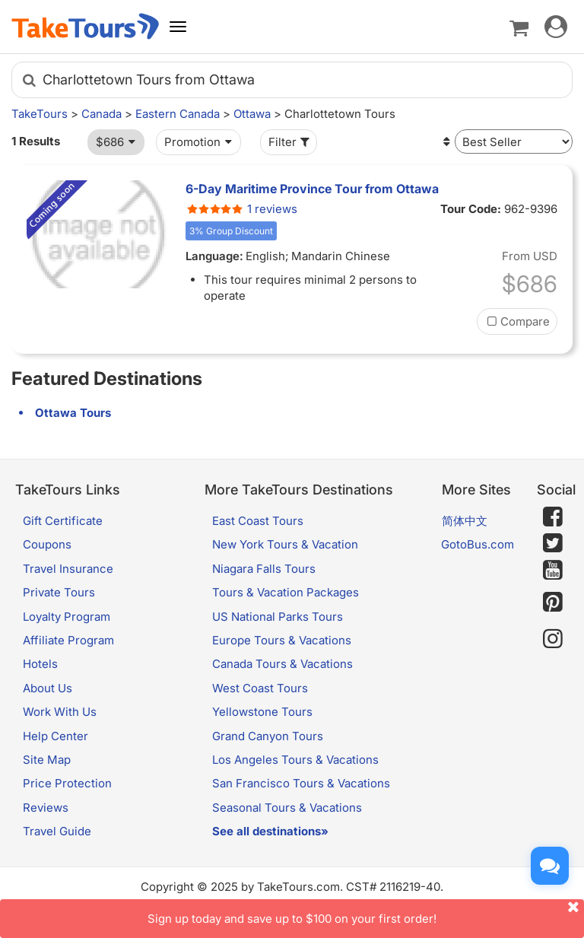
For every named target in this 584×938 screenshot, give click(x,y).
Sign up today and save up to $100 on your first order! (366, 912)
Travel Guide (57, 831)
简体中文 (464, 521)
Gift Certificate (63, 521)
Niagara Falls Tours (264, 568)
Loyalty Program (66, 616)
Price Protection (67, 783)
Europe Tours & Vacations (281, 640)
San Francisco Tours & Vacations (301, 783)
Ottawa (252, 114)
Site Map (47, 759)
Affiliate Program (68, 640)
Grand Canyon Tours (267, 736)
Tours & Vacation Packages (285, 592)
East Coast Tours (257, 521)
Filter (290, 142)
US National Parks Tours (277, 616)
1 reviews (241, 209)
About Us (47, 688)
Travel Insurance (68, 568)
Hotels (40, 664)
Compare (517, 321)
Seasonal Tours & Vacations (287, 807)
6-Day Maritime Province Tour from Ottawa (312, 188)
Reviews (45, 807)
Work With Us (60, 711)
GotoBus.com (477, 544)
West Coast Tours (260, 688)
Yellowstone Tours (262, 711)
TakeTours (39, 114)
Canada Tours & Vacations (282, 664)
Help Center (55, 736)
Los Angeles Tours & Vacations (295, 759)
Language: (214, 256)
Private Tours (59, 592)
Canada (101, 114)
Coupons (47, 544)
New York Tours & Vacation (285, 544)
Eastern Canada (177, 114)
